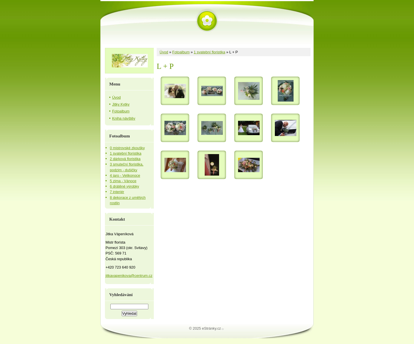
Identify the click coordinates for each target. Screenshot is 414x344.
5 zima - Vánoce (123, 181)
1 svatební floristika (209, 52)
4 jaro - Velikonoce (125, 175)
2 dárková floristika (125, 159)
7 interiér (117, 192)
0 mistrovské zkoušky (127, 148)
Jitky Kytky (120, 104)
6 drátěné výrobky (124, 186)
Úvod (164, 52)
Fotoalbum (180, 52)
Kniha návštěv (123, 118)
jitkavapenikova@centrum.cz (129, 275)
